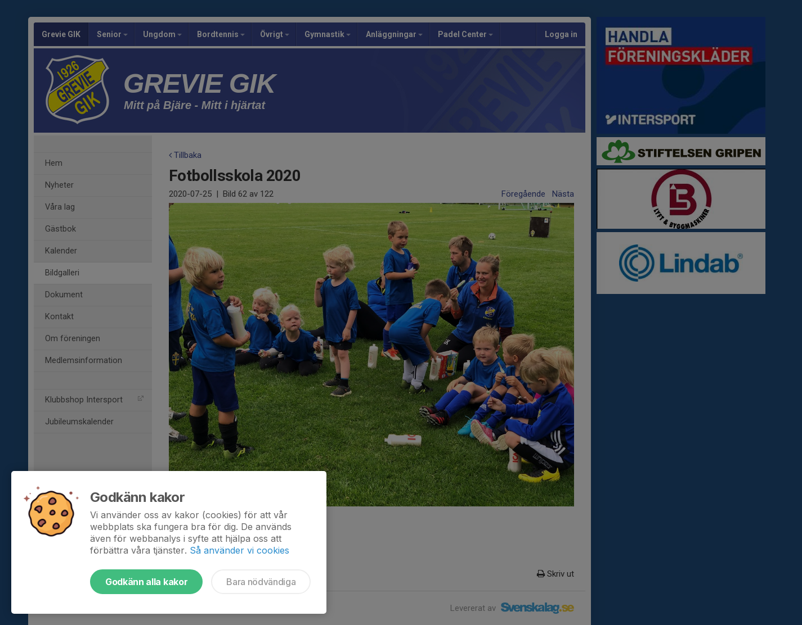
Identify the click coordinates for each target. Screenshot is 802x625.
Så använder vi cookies (239, 550)
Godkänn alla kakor (146, 581)
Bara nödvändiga (260, 581)
